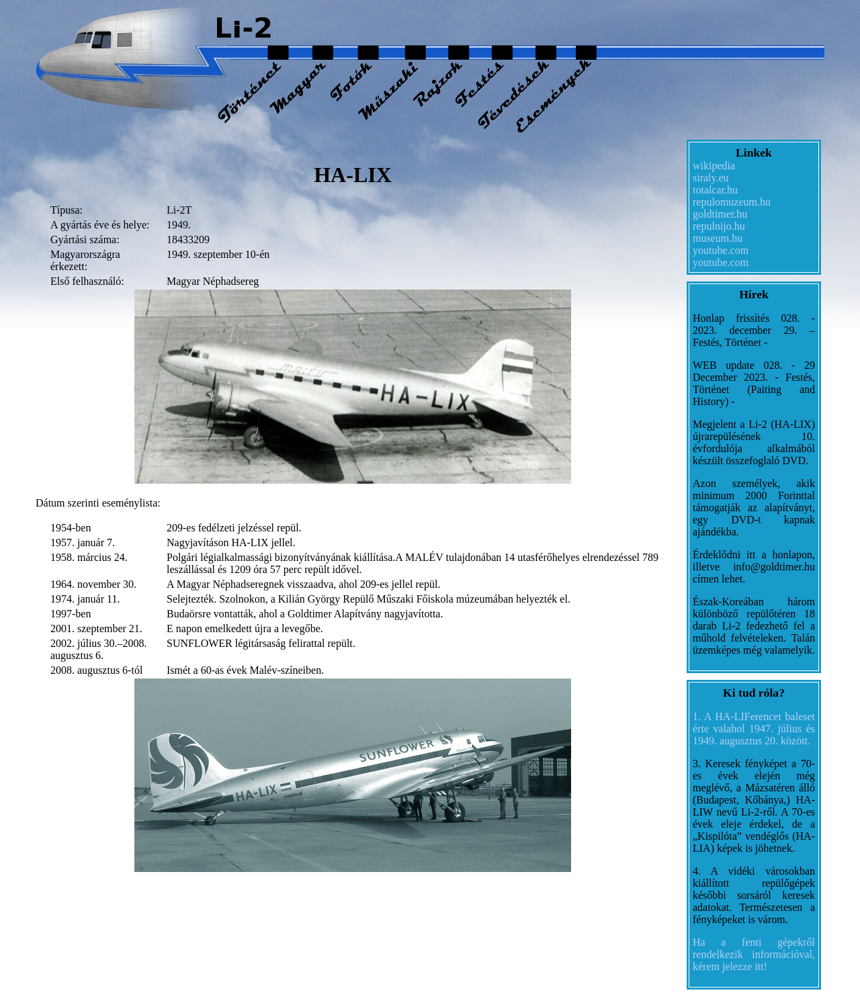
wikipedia (714, 165)
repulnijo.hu (719, 226)
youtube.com (720, 250)
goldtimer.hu (720, 214)
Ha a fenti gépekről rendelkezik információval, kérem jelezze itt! (754, 954)
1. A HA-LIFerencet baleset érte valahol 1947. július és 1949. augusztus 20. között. (754, 728)
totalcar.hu (715, 189)
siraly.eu (711, 177)
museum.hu (717, 238)
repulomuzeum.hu (732, 202)
